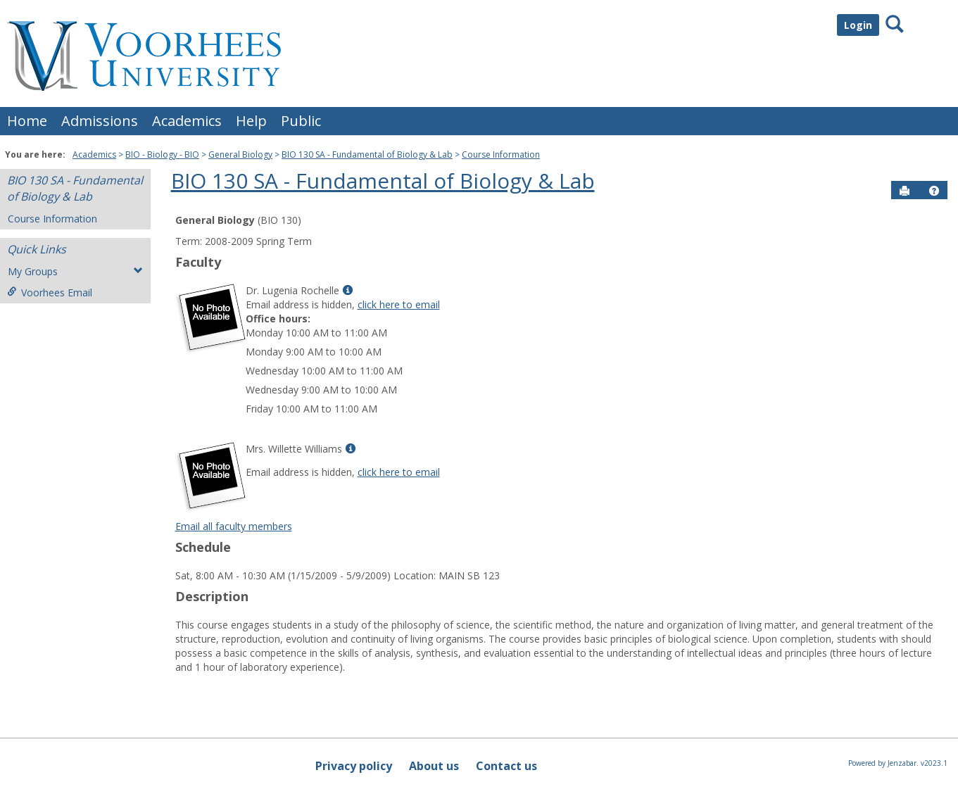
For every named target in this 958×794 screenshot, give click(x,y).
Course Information (501, 154)
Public (301, 120)
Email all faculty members (233, 526)
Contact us (506, 766)
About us (434, 766)
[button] (934, 191)
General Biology (240, 154)
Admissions (99, 120)
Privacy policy (353, 766)
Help (251, 120)
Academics (187, 120)
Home (27, 120)
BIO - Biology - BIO (162, 154)
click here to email (399, 304)
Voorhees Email (49, 292)
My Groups (75, 271)
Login (858, 25)
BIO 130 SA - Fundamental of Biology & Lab (367, 154)
